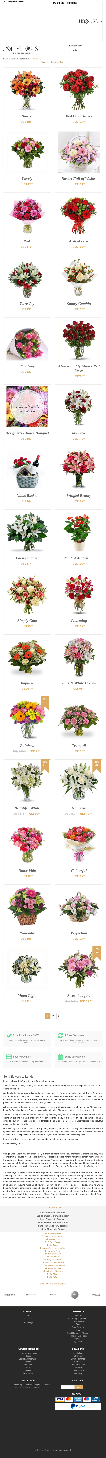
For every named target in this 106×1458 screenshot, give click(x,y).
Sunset (27, 116)
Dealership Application (78, 1318)
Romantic (27, 933)
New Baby (78, 1373)
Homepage (28, 1322)
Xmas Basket (27, 495)
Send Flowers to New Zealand (52, 1226)
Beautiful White (27, 808)
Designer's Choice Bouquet (27, 433)
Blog (78, 1330)
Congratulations (78, 1365)
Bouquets (28, 1365)
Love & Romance (78, 1359)
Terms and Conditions (77, 1336)
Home (5, 59)
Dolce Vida (27, 870)
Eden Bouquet (27, 558)
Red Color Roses (79, 116)
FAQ (78, 1324)
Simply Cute (27, 620)
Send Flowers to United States (53, 1222)
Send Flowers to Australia (53, 1212)
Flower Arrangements (28, 1353)
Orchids (28, 1367)
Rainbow (27, 745)
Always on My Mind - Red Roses (79, 368)
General (28, 1370)
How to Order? (78, 1321)
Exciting (27, 366)
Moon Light (27, 995)
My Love (79, 433)
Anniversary (78, 1367)
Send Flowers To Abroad (77, 1333)
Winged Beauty (79, 495)
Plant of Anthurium (79, 558)
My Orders (58, 3)
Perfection (79, 933)
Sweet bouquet (78, 995)
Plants (28, 1362)
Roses (28, 1356)
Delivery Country (75, 46)
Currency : (72, 3)
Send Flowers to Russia (53, 1229)
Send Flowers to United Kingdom (53, 1216)
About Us (78, 1315)
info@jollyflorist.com (14, 1)
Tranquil (79, 745)
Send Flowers (78, 1327)
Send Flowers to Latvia (20, 59)
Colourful (79, 870)
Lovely (27, 178)
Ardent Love (79, 241)
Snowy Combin (79, 303)
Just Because (78, 1370)
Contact (28, 1315)
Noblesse (79, 808)
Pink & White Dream (79, 683)
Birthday (77, 1362)
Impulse (27, 683)
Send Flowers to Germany (53, 1219)
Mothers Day (77, 1356)
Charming (79, 620)
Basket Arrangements (28, 1359)
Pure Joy (27, 303)
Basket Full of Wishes (78, 178)
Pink (27, 241)
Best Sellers (28, 1373)
